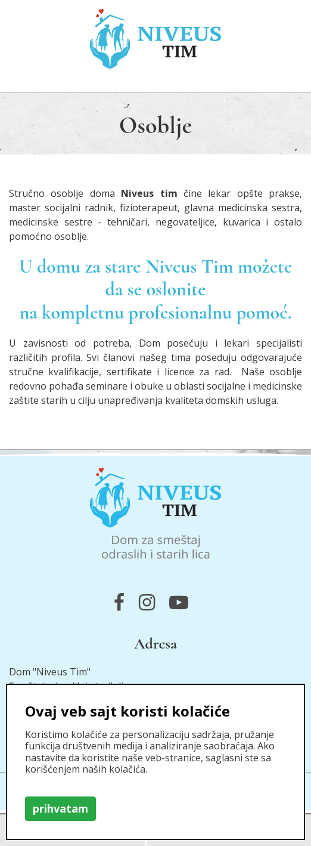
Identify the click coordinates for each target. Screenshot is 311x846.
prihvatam (60, 808)
